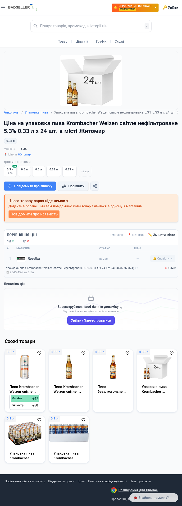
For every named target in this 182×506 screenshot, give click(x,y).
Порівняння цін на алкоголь (25, 481)
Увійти (170, 7)
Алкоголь (13, 112)
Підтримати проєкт (62, 481)
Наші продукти (140, 481)
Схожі (119, 41)
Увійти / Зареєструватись (91, 320)
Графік (101, 41)
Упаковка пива (38, 112)
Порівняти (73, 186)
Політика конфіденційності (107, 481)
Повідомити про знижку (30, 186)
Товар (62, 41)
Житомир (24, 154)
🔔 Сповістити (162, 258)
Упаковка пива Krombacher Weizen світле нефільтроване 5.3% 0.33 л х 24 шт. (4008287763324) (70, 268)
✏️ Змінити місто (161, 235)
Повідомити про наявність (34, 214)
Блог (81, 481)
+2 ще (85, 171)
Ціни (82, 41)
